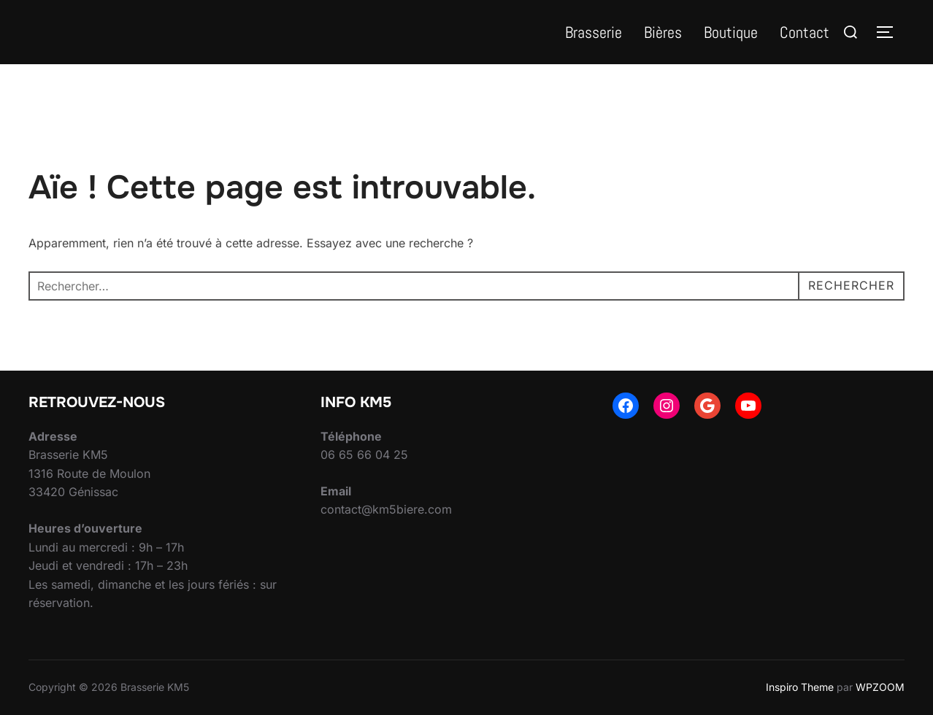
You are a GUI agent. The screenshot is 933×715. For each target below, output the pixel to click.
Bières (663, 32)
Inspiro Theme (800, 687)
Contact (804, 32)
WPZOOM (880, 687)
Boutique (731, 32)
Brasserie (593, 32)
